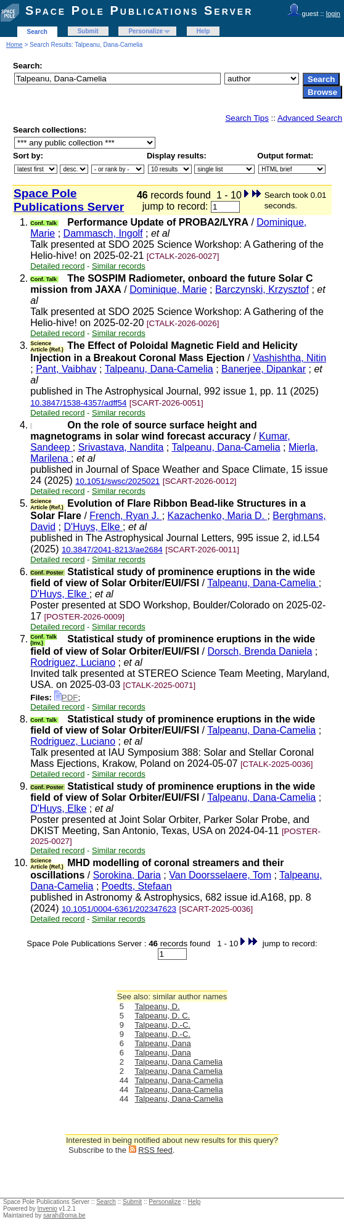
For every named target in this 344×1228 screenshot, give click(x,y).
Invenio (47, 1208)
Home (14, 44)
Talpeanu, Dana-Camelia (159, 369)
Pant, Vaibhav (66, 369)
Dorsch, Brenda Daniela (259, 651)
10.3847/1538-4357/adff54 (78, 402)
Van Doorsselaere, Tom (220, 875)
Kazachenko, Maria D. (218, 515)
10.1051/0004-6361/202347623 (119, 909)
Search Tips (246, 118)
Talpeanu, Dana (163, 1043)
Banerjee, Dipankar (263, 369)
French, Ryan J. (125, 515)
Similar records (118, 266)
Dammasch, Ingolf (103, 233)
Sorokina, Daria (127, 875)
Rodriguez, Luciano (72, 662)
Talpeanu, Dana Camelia (179, 1061)
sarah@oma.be (64, 1215)
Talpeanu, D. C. (162, 1015)
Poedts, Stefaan (137, 886)
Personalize (145, 31)
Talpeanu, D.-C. (162, 1024)
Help (203, 31)
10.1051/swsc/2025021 (117, 481)
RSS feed (155, 1150)
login (333, 13)
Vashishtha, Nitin (289, 358)
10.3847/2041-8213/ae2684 (112, 549)
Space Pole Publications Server (139, 10)
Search (37, 31)
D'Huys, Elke (93, 527)
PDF (66, 697)
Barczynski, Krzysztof (262, 289)
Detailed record (57, 266)
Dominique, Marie (168, 289)
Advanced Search (309, 118)
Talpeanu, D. (157, 1006)
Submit (88, 31)
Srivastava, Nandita (121, 447)
